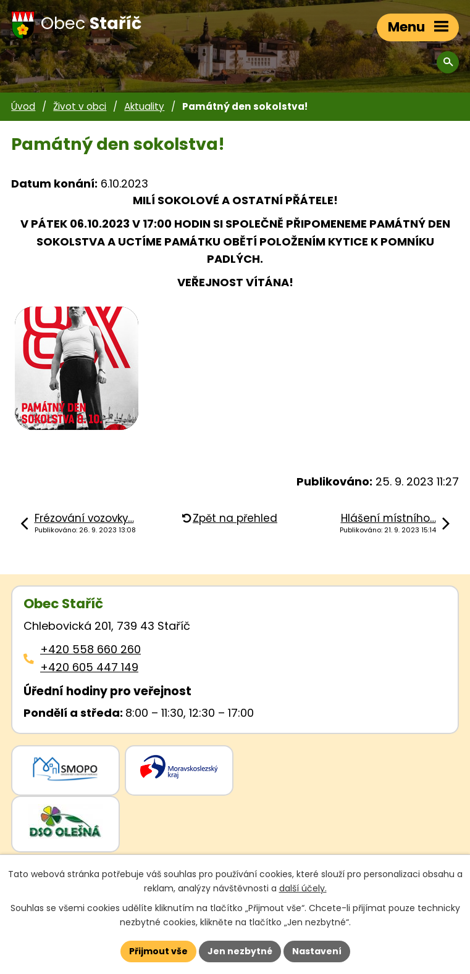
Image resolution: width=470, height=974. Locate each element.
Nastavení (317, 951)
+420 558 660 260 (90, 649)
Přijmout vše (158, 951)
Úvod (23, 106)
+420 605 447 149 (89, 667)
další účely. (303, 888)
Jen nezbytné (240, 951)
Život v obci (79, 106)
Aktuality (144, 106)
